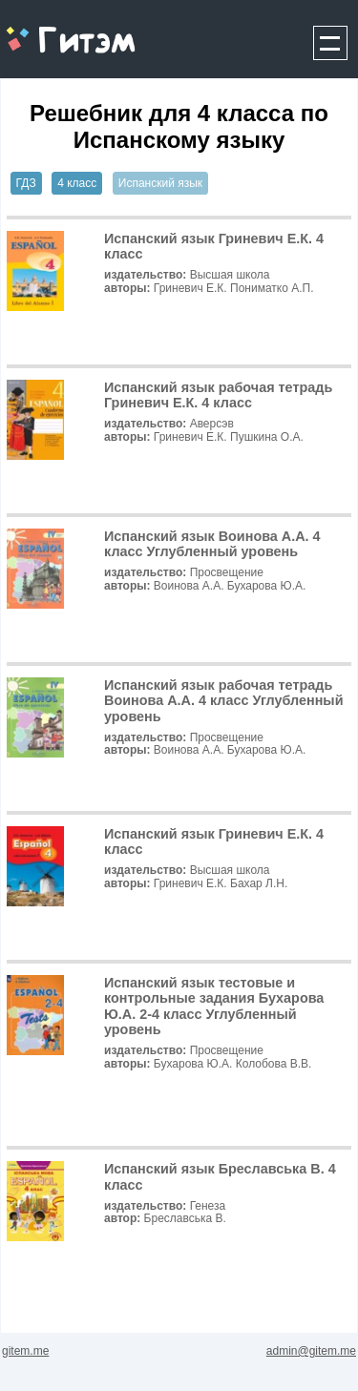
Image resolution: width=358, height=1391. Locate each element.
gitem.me (51, 29)
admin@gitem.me (311, 1351)
